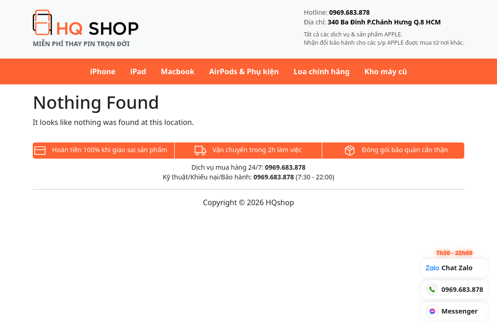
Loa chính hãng (322, 71)
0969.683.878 (349, 12)
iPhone (102, 71)
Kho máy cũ (385, 71)
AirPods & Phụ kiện (244, 71)
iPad (138, 71)
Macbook (178, 71)
